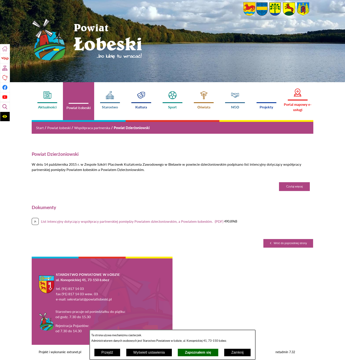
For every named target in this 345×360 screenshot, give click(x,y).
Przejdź (107, 352)
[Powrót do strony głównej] (40, 127)
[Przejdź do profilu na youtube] (5, 97)
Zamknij (237, 352)
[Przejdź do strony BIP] (5, 58)
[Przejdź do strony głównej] (5, 49)
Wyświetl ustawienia (149, 352)
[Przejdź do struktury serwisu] (5, 68)
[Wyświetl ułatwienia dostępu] (5, 116)
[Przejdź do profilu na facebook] (5, 87)
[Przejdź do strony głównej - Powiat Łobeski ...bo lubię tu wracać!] (87, 40)
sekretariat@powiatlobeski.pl (89, 299)
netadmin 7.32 (285, 352)
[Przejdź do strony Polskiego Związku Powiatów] (5, 78)
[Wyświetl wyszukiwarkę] (5, 107)
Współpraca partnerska (92, 128)
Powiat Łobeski (59, 128)
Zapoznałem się (198, 352)
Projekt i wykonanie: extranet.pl (60, 352)
